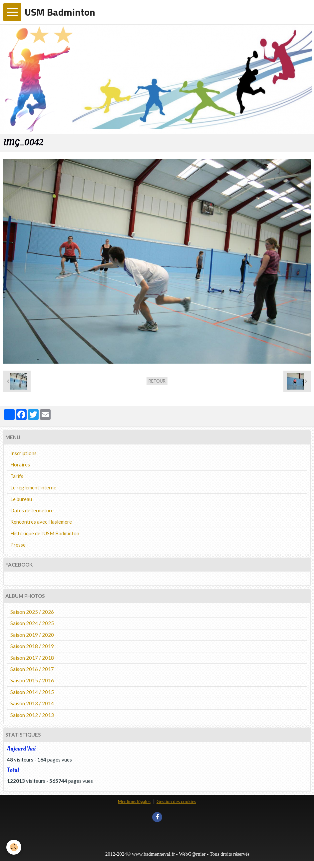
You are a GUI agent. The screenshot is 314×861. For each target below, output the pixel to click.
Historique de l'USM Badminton (44, 533)
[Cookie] (14, 847)
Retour (157, 381)
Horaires (20, 464)
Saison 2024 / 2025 (32, 623)
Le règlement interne (33, 487)
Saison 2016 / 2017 (32, 669)
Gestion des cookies (176, 801)
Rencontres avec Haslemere (41, 522)
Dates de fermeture (32, 510)
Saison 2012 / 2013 (32, 715)
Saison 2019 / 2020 (32, 635)
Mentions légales (134, 801)
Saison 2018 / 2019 (32, 646)
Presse (18, 545)
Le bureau (21, 499)
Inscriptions (23, 453)
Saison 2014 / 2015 (32, 692)
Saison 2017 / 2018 (32, 658)
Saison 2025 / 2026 (32, 612)
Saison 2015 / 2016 (32, 680)
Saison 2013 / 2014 (32, 703)
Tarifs (16, 476)
